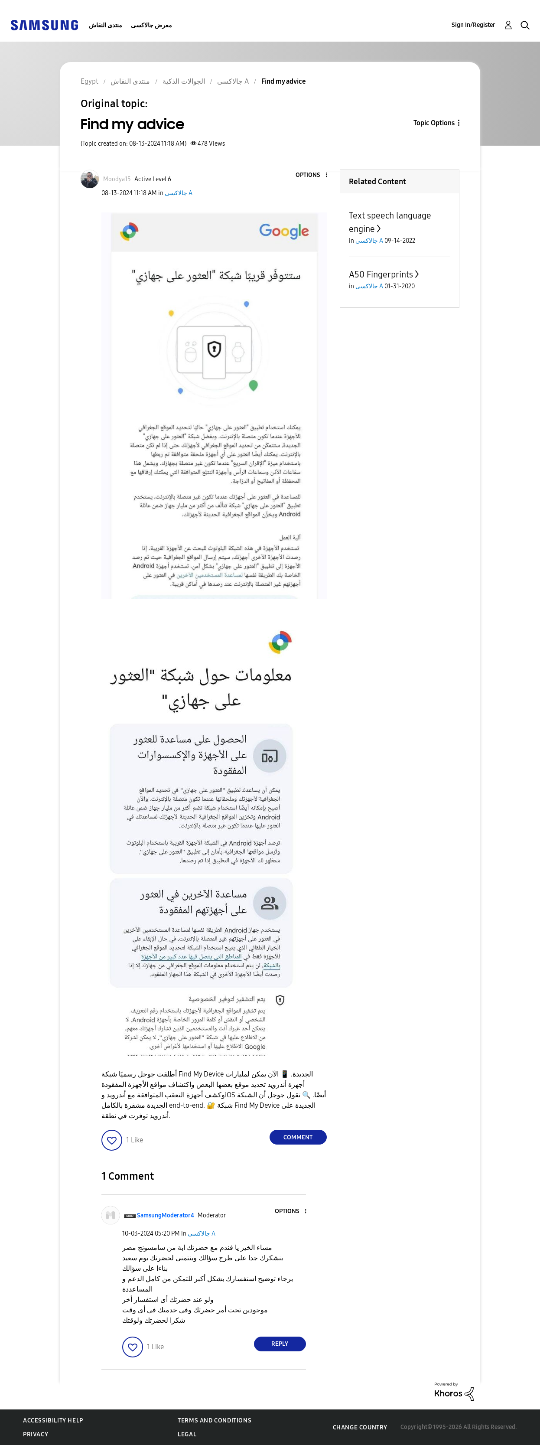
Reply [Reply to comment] (279, 1343)
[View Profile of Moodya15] (117, 179)
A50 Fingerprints (381, 274)
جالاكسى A (178, 193)
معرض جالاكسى (151, 25)
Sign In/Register (473, 25)
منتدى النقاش (105, 25)
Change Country (360, 1427)
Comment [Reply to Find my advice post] (297, 1137)
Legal (187, 1434)
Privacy (35, 1434)
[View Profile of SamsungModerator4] (165, 1215)
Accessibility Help (53, 1420)
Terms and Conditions (214, 1420)
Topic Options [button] (434, 123)
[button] (311, 175)
